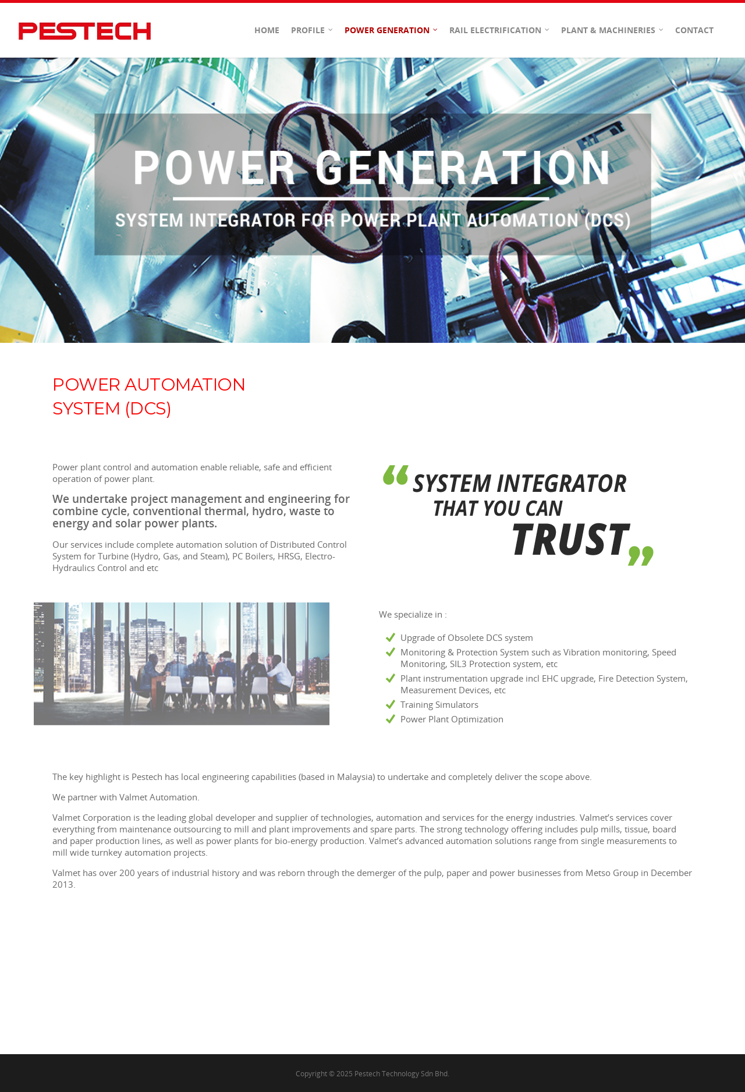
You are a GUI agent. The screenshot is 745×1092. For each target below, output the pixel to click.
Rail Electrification (500, 30)
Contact (694, 30)
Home (266, 30)
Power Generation (392, 30)
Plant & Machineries (613, 30)
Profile (312, 30)
